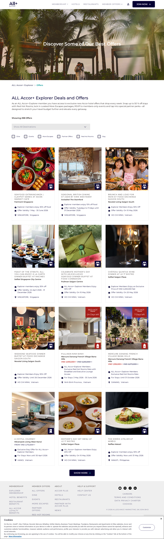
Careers (127, 494)
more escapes (48, 136)
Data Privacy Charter (128, 500)
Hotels (76, 5)
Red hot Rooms (41, 515)
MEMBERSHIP (59, 5)
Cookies (127, 504)
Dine (34, 495)
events (31, 136)
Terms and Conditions (127, 497)
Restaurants (91, 5)
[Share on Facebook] (149, 85)
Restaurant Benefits (16, 502)
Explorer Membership (16, 492)
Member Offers (111, 5)
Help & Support (87, 486)
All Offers (38, 491)
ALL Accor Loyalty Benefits (15, 510)
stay (104, 136)
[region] (82, 527)
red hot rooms (87, 136)
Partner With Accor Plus (63, 505)
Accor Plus (61, 491)
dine (18, 136)
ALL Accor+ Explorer (22, 85)
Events (36, 499)
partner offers (67, 136)
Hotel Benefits (18, 497)
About (58, 486)
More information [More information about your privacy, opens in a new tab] (15, 536)
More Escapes (40, 504)
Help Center (85, 491)
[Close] (161, 519)
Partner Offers (37, 509)
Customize (147, 527)
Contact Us (84, 495)
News (58, 510)
